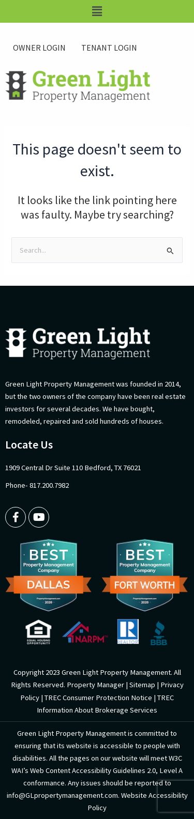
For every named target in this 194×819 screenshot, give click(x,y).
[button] (97, 11)
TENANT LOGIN (109, 47)
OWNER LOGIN (39, 47)
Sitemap (142, 684)
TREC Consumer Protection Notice (98, 697)
